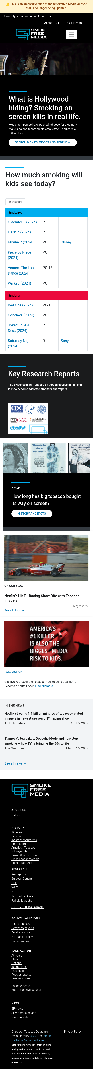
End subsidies (20, 941)
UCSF (33, 1036)
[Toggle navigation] (71, 34)
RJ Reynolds (19, 851)
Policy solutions (25, 918)
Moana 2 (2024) (21, 242)
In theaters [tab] (15, 202)
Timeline (16, 832)
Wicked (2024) (19, 283)
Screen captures (21, 863)
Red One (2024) (20, 305)
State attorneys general (26, 989)
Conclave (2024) (21, 315)
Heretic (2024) (19, 232)
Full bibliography (21, 900)
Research (17, 836)
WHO (14, 887)
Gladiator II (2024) (22, 222)
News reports (19, 1017)
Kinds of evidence (22, 896)
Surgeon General (21, 878)
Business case (20, 978)
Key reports (18, 874)
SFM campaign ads (23, 1013)
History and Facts (32, 513)
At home (16, 955)
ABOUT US (18, 810)
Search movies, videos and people (41, 142)
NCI (13, 892)
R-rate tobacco (20, 923)
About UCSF (52, 23)
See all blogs (12, 610)
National (16, 963)
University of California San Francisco (27, 16)
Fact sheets (18, 971)
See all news (14, 763)
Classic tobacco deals (25, 859)
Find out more (44, 686)
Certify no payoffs (22, 928)
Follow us (17, 815)
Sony (65, 341)
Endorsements (20, 986)
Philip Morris (19, 844)
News (15, 1003)
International (19, 967)
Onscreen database (27, 907)
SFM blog (17, 1008)
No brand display (22, 937)
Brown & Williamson (24, 855)
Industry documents (24, 840)
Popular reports (21, 974)
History (17, 827)
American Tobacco (23, 847)
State (14, 959)
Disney (66, 242)
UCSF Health (73, 23)
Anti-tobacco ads (22, 932)
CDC (14, 883)
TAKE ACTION (21, 950)
